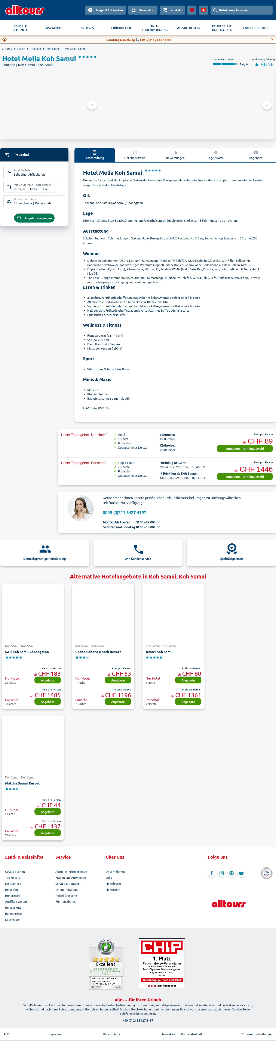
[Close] (272, 39)
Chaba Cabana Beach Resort (98, 651)
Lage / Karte (216, 155)
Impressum (56, 1034)
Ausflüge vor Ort (16, 901)
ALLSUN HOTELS (188, 28)
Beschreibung (94, 155)
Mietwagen (13, 919)
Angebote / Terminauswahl (245, 448)
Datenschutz (111, 1034)
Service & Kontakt (67, 883)
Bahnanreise (13, 913)
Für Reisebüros (65, 901)
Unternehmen (115, 871)
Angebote (47, 680)
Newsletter (113, 883)
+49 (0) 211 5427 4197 (138, 1020)
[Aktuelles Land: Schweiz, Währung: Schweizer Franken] (203, 10)
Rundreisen (13, 895)
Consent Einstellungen (257, 1034)
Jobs (109, 877)
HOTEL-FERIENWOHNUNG (155, 28)
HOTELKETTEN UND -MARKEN (222, 28)
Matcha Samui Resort (22, 783)
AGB (6, 1034)
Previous (92, 105)
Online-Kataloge (66, 889)
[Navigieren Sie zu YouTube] (241, 873)
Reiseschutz (13, 907)
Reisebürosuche (66, 895)
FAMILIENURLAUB (255, 28)
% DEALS (87, 28)
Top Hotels (12, 877)
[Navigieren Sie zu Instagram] (222, 873)
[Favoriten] (191, 10)
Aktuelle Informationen (71, 871)
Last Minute (13, 883)
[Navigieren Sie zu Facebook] (212, 873)
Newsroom (113, 889)
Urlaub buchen (15, 871)
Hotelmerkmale (134, 155)
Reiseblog (12, 889)
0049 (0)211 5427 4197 (124, 512)
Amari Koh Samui (160, 651)
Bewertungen (175, 155)
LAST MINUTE (54, 28)
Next (267, 105)
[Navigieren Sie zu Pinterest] (231, 873)
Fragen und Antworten (70, 877)
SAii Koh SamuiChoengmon (27, 651)
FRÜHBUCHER (121, 28)
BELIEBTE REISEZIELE (20, 28)
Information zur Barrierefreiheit (181, 1034)
